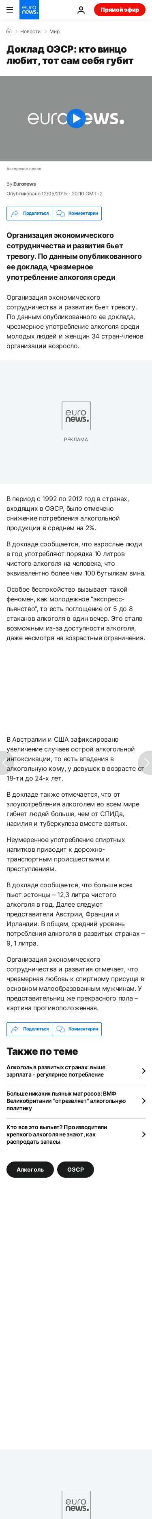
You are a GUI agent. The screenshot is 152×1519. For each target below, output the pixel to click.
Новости (30, 31)
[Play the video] (76, 118)
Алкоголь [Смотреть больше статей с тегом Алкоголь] (30, 1169)
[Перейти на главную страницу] (29, 9)
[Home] (8, 31)
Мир (54, 31)
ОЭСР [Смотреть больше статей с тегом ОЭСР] (75, 1169)
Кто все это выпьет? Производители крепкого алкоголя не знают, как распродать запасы (56, 1134)
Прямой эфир (120, 9)
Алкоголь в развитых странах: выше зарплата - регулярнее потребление (55, 1071)
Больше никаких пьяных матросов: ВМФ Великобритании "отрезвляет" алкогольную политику (66, 1100)
